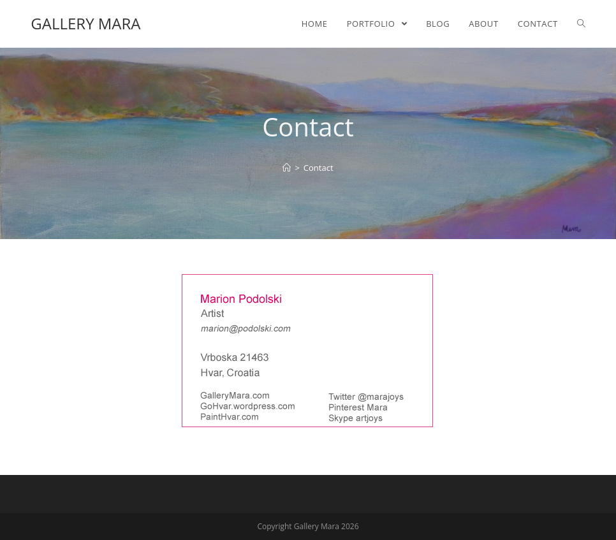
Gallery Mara (85, 23)
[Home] (286, 167)
